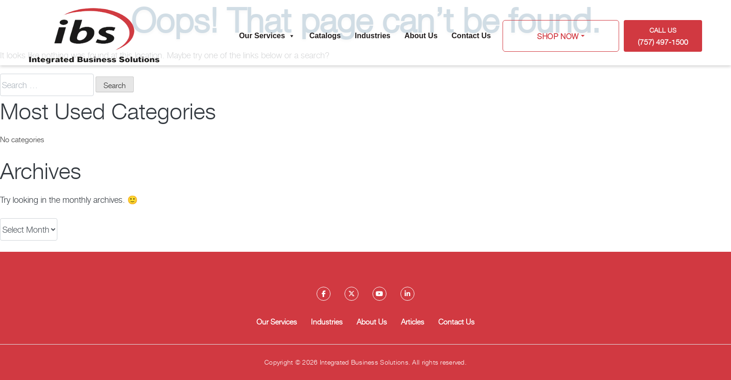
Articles (412, 321)
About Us (420, 36)
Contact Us (471, 36)
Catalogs (325, 36)
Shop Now (558, 35)
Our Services (267, 36)
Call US (663, 36)
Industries (372, 36)
